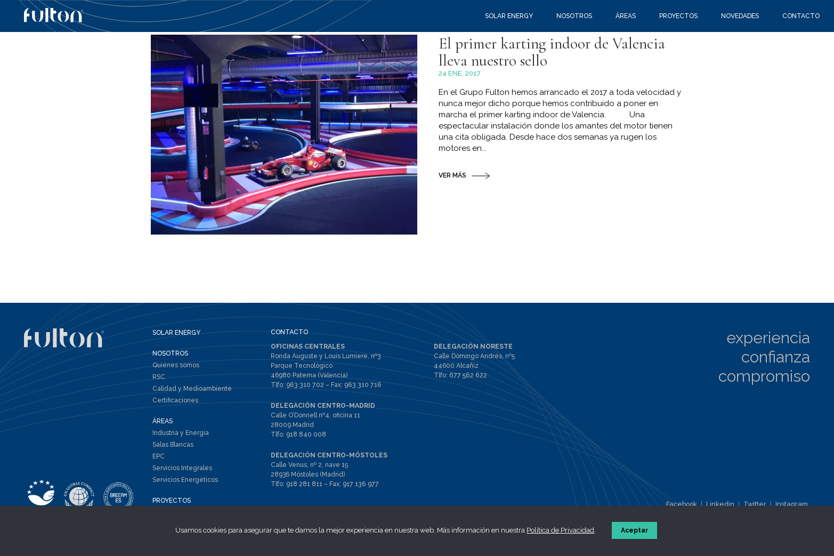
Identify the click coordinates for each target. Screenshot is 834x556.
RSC (158, 383)
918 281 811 (304, 489)
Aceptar (635, 531)
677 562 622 (466, 381)
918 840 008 (306, 440)
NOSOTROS (170, 360)
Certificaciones (175, 406)
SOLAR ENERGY (176, 339)
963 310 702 (304, 390)
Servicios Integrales (182, 474)
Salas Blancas (172, 451)
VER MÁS (452, 223)
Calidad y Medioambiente (192, 395)
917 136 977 (359, 489)
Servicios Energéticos (185, 486)
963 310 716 (359, 390)
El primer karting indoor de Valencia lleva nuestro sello (560, 97)
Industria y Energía (180, 439)
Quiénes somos (175, 371)
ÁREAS (162, 427)
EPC (158, 462)
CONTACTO (289, 338)
